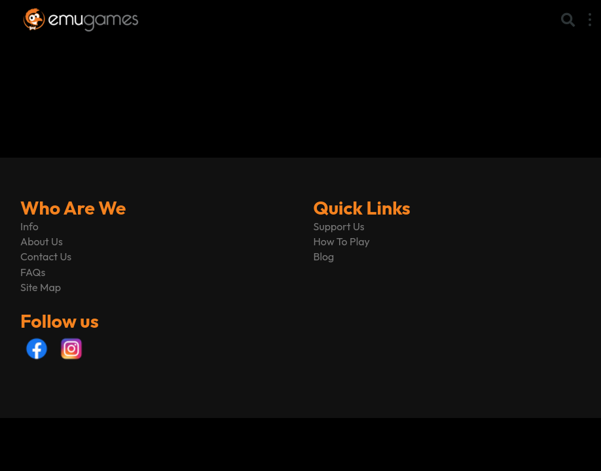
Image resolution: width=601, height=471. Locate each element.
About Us (41, 241)
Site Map (40, 287)
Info (29, 226)
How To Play (342, 241)
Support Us (339, 226)
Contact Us (45, 256)
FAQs (32, 272)
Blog (324, 256)
